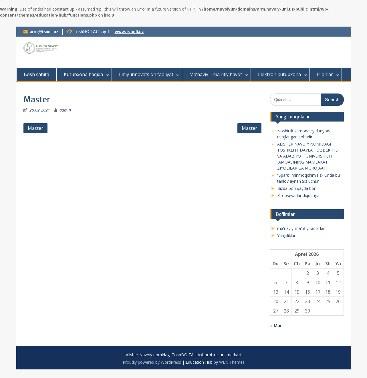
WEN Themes (232, 362)
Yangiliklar (286, 235)
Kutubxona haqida (83, 74)
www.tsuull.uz (129, 31)
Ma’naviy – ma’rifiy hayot (215, 74)
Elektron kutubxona (279, 74)
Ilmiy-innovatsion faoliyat (146, 74)
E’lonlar (325, 74)
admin (65, 110)
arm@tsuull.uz (44, 31)
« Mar (276, 325)
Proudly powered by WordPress (152, 362)
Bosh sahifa (36, 74)
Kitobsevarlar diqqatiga (298, 195)
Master (35, 128)
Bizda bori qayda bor (296, 188)
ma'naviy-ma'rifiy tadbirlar (301, 228)
